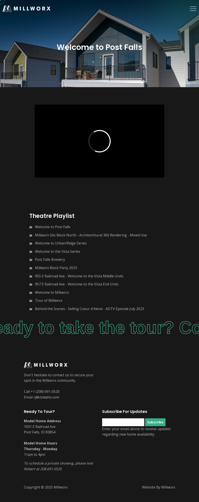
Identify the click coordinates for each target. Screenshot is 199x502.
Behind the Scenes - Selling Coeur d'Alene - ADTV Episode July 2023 (89, 308)
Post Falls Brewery (50, 259)
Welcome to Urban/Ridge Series (61, 243)
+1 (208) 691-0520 (45, 391)
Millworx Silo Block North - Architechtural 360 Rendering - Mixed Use (91, 235)
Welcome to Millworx (52, 292)
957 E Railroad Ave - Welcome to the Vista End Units (77, 284)
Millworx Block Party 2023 (56, 267)
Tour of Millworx (48, 300)
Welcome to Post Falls (52, 226)
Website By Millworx (158, 487)
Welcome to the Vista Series (57, 251)
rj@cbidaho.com (46, 397)
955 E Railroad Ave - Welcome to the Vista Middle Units (79, 276)
